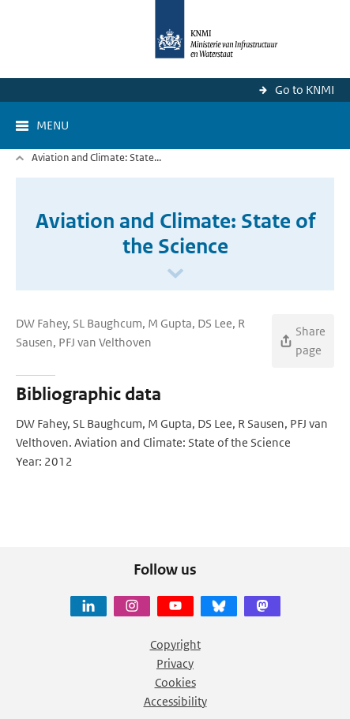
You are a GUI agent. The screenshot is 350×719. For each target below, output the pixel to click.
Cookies (175, 682)
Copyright (175, 644)
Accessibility (175, 701)
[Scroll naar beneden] (175, 274)
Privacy (175, 663)
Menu (52, 125)
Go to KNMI (304, 89)
